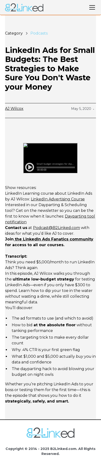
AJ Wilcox (14, 108)
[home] (24, 7)
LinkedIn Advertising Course (58, 199)
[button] (91, 7)
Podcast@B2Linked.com (56, 227)
